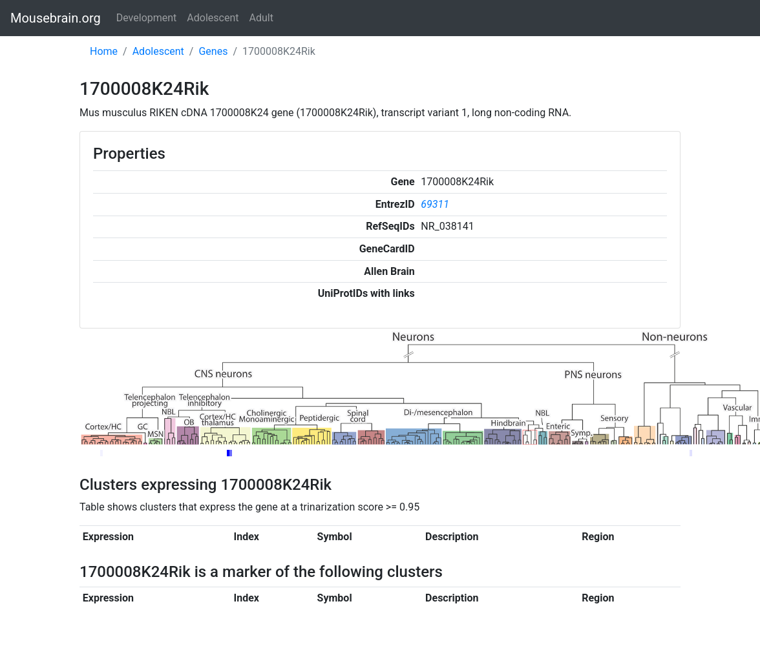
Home (104, 51)
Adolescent (212, 18)
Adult (261, 18)
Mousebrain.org (55, 18)
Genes (212, 51)
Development (146, 18)
